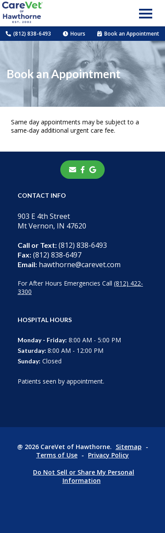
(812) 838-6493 (28, 33)
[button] (145, 13)
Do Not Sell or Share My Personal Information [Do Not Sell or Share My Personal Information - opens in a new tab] (83, 476)
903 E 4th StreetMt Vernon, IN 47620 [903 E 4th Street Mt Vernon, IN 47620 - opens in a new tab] (52, 221)
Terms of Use (56, 455)
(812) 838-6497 (49, 255)
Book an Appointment (128, 33)
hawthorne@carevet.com (69, 264)
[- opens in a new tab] (83, 169)
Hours (74, 33)
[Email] (72, 169)
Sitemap (129, 446)
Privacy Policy (108, 455)
